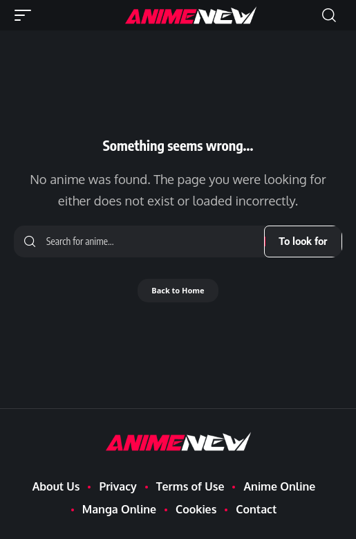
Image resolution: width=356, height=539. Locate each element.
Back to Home (177, 290)
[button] (26, 15)
